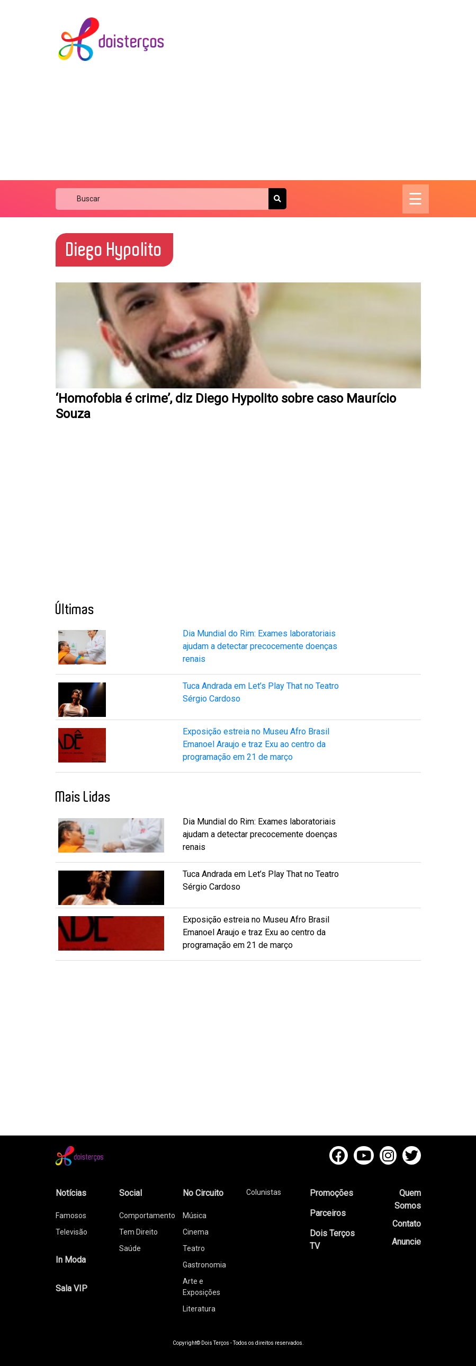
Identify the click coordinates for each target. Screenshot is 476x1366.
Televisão (71, 1232)
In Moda (71, 1260)
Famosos (71, 1215)
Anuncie (406, 1242)
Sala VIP (71, 1288)
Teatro (194, 1248)
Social (130, 1193)
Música (194, 1215)
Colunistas (263, 1192)
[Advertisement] (329, 90)
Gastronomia (204, 1265)
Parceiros (328, 1213)
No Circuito (203, 1193)
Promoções (331, 1193)
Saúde (130, 1248)
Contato (406, 1224)
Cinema (196, 1232)
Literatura (199, 1309)
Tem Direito (138, 1232)
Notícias (71, 1193)
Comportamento (147, 1215)
